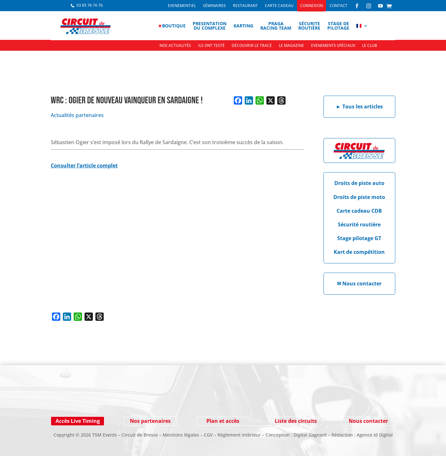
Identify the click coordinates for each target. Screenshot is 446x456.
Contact (338, 6)
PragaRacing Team (275, 25)
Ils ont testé (211, 45)
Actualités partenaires (77, 115)
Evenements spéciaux (333, 45)
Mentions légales (181, 435)
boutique (172, 26)
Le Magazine (291, 45)
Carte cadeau (279, 6)
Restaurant (245, 6)
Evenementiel (182, 6)
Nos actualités (175, 45)
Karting (243, 26)
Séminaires (214, 6)
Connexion (311, 6)
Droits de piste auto (359, 183)
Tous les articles (359, 106)
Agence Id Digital (375, 435)
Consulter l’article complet (84, 165)
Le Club (369, 45)
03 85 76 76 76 (90, 5)
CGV (208, 435)
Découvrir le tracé (252, 45)
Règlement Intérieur (239, 435)
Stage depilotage (338, 25)
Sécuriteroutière (309, 25)
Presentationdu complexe (210, 25)
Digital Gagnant (310, 435)
